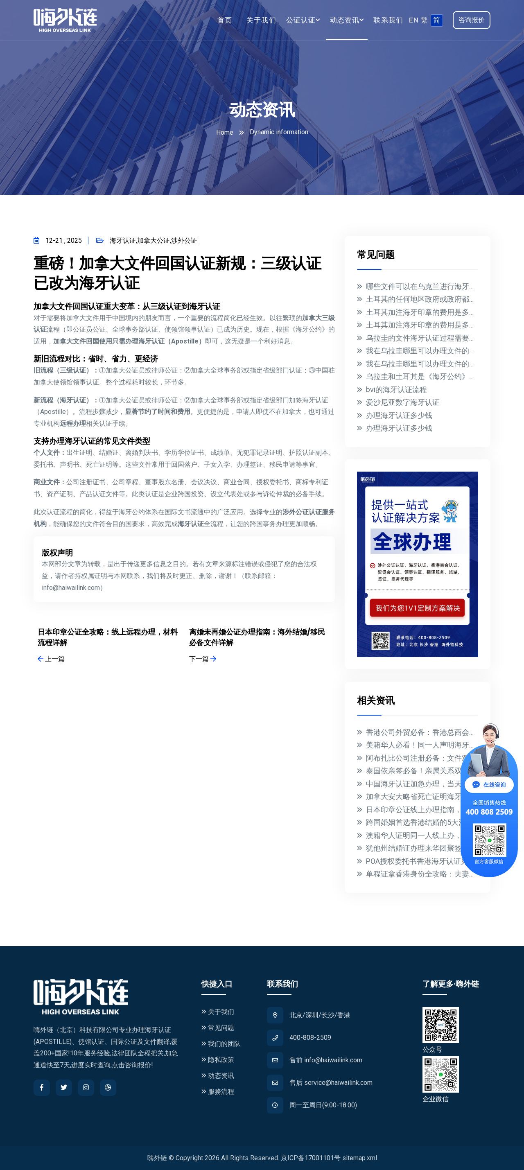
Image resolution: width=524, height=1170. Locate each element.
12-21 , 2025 (58, 240)
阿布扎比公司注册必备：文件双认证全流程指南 (443, 758)
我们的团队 (221, 1044)
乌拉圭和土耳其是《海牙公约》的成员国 (432, 376)
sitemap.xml (359, 1158)
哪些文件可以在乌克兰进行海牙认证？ (428, 286)
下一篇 (202, 659)
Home (224, 132)
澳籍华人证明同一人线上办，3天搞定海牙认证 (441, 835)
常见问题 (217, 1028)
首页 (225, 20)
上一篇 (51, 659)
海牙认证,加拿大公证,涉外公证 (146, 240)
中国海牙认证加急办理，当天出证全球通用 (436, 783)
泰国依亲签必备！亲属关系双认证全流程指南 (439, 770)
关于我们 (261, 20)
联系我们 (388, 20)
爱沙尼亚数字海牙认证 (403, 402)
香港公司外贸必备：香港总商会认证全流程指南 (443, 732)
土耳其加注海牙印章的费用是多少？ (425, 312)
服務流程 (217, 1091)
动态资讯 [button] (345, 20)
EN (414, 20)
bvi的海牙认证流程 (396, 389)
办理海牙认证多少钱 (399, 415)
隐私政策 (217, 1060)
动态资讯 (217, 1076)
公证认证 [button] (301, 20)
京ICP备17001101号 (311, 1158)
